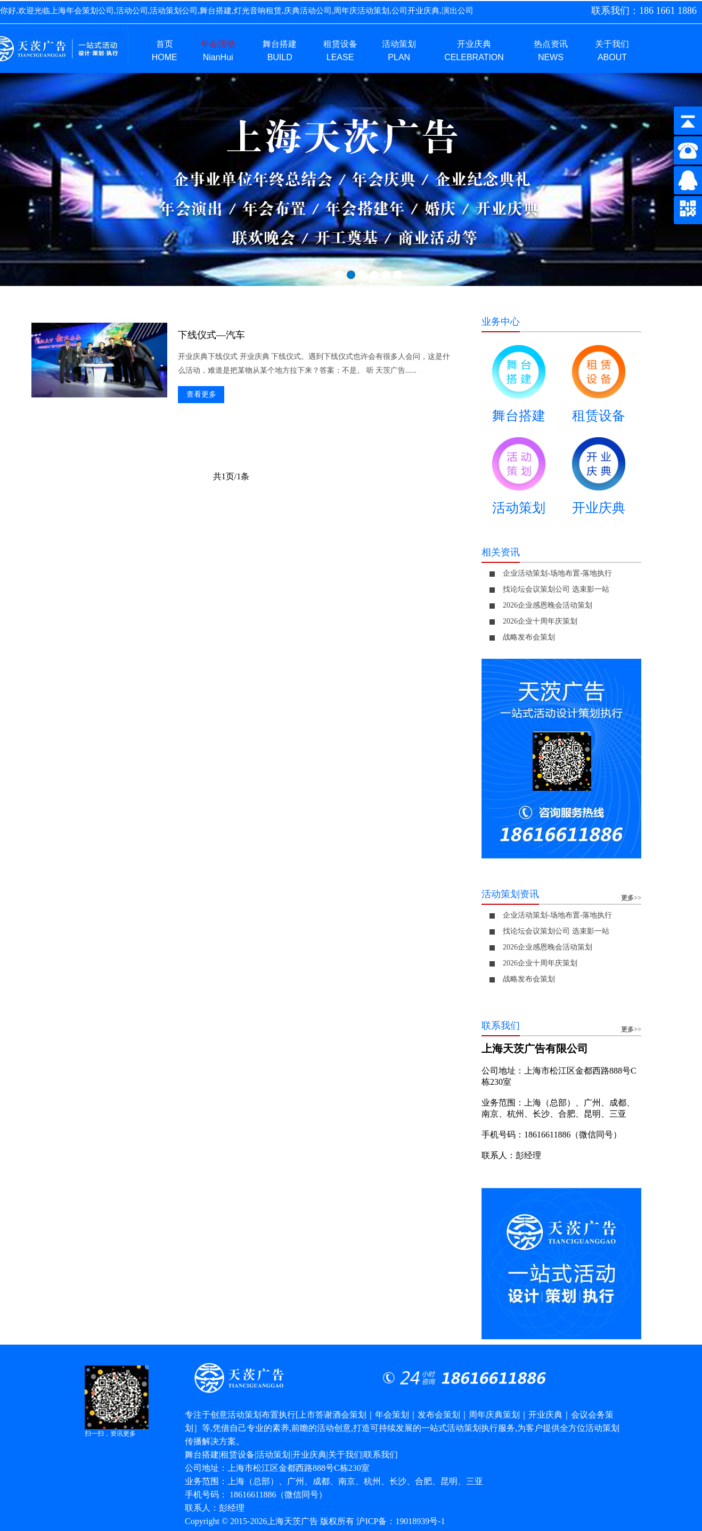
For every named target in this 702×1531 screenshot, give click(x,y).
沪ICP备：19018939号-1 (400, 1521)
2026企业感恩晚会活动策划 (547, 605)
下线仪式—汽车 (211, 335)
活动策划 (518, 480)
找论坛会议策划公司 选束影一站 (556, 589)
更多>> (631, 898)
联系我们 (381, 1454)
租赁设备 (598, 388)
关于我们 (345, 1454)
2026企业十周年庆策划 (540, 621)
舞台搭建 (518, 388)
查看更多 (201, 394)
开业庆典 (598, 480)
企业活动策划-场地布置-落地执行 (557, 573)
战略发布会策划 (529, 637)
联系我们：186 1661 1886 (644, 10)
